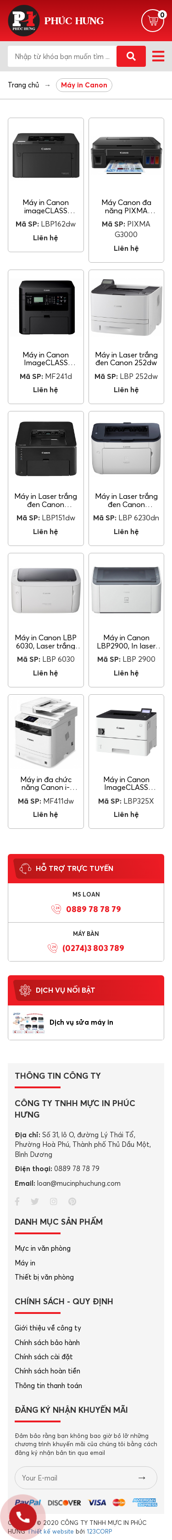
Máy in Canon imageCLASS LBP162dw (45, 210)
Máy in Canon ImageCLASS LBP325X (126, 787)
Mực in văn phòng (43, 1248)
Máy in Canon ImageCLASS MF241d (45, 362)
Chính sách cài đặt (44, 1356)
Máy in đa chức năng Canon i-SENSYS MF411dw (45, 787)
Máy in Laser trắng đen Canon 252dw (126, 358)
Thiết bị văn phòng (44, 1277)
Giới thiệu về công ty (48, 1328)
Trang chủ (23, 85)
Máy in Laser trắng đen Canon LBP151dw (45, 504)
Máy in (25, 1263)
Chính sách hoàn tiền (47, 1371)
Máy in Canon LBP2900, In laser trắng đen (126, 645)
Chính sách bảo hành (47, 1342)
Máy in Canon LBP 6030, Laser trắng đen (46, 645)
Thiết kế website (50, 1531)
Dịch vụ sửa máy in (81, 1022)
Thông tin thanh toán (48, 1385)
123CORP (99, 1531)
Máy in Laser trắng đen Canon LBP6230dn (126, 504)
